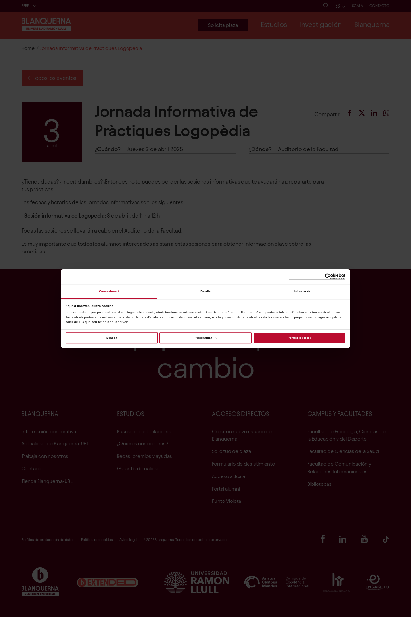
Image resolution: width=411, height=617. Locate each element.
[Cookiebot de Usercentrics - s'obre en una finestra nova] (317, 276)
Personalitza (205, 337)
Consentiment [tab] (109, 291)
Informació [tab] (302, 291)
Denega (111, 337)
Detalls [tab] (205, 291)
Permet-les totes (299, 337)
